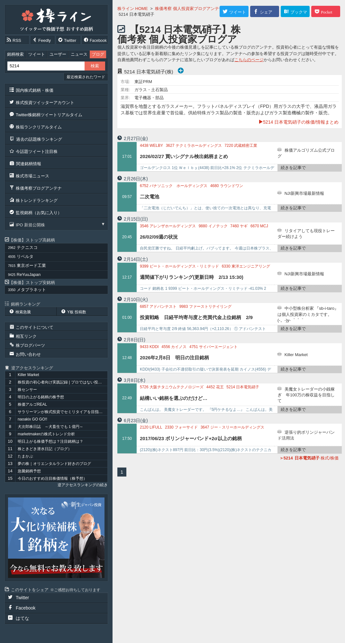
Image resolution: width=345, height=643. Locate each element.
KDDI (149, 347)
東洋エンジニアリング (246, 266)
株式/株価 (309, 458)
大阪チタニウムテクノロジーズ (172, 387)
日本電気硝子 (242, 387)
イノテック (213, 226)
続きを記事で (293, 167)
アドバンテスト (158, 306)
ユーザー (58, 54)
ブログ (98, 54)
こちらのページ (249, 59)
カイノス (173, 347)
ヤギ (239, 226)
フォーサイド (181, 427)
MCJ (259, 226)
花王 (215, 387)
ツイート (36, 54)
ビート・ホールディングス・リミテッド (179, 266)
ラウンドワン (226, 186)
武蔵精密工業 (240, 145)
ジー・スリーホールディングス (232, 427)
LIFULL (151, 427)
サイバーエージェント (213, 347)
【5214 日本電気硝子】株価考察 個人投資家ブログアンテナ (179, 39)
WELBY (151, 145)
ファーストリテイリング (205, 306)
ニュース (79, 54)
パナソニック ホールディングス (173, 186)
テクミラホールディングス (194, 145)
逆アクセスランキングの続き (83, 485)
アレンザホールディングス (168, 226)
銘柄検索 (15, 54)
